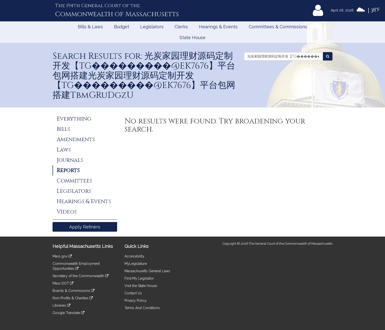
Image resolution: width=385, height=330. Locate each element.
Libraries (61, 305)
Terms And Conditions (142, 308)
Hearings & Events (218, 26)
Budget (121, 26)
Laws (64, 149)
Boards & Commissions (74, 291)
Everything (74, 118)
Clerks (181, 26)
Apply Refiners (84, 226)
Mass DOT (63, 283)
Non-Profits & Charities (73, 298)
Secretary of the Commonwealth (81, 276)
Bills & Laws (90, 26)
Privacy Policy (135, 300)
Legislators (152, 26)
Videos (67, 211)
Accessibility (134, 256)
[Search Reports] (327, 56)
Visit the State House (140, 286)
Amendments (76, 139)
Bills (63, 129)
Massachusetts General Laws (147, 271)
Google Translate (68, 313)
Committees (74, 180)
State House (192, 37)
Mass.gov (62, 256)
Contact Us (133, 293)
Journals (70, 160)
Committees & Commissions (278, 26)
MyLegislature (135, 264)
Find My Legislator (139, 278)
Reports (68, 170)
